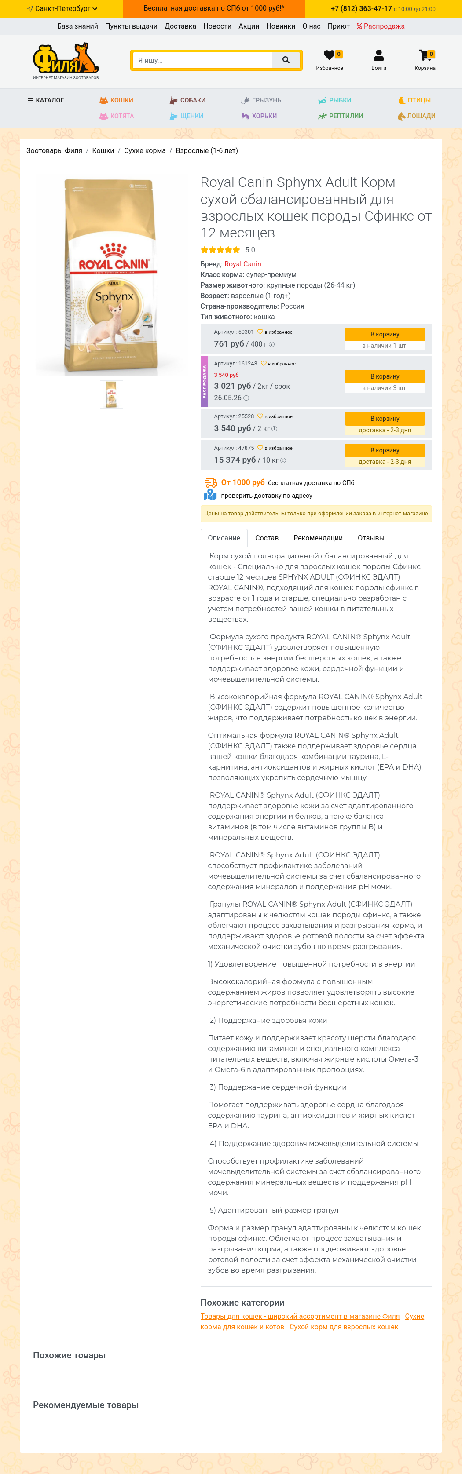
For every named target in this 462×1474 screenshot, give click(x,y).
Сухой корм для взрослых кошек (344, 1327)
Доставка (180, 26)
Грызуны (261, 100)
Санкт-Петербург (66, 8)
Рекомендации (318, 538)
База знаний (77, 26)
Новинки (280, 26)
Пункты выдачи (131, 26)
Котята (116, 116)
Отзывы (371, 538)
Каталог (45, 100)
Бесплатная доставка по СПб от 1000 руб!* (213, 8)
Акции (248, 26)
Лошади (417, 116)
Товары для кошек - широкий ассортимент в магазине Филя (300, 1316)
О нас (311, 26)
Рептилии (340, 116)
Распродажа (381, 26)
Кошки (116, 100)
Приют (339, 26)
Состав (267, 538)
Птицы (414, 100)
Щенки (186, 116)
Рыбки (334, 100)
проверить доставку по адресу (266, 496)
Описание (224, 538)
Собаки (187, 100)
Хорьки (258, 116)
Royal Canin (242, 264)
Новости (217, 26)
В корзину (384, 334)
